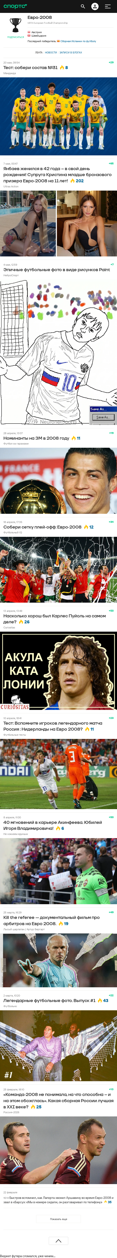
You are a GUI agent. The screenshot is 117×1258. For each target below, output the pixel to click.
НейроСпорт (11, 275)
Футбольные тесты (14, 734)
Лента (39, 52)
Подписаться (15, 37)
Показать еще (58, 1219)
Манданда (9, 73)
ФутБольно (10, 1006)
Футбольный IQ (12, 532)
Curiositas (9, 627)
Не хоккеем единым (15, 834)
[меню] (107, 6)
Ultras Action (10, 186)
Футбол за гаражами (16, 443)
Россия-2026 (11, 1112)
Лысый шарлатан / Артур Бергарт (24, 929)
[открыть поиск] (82, 6)
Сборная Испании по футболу (76, 41)
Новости (51, 52)
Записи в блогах (71, 52)
